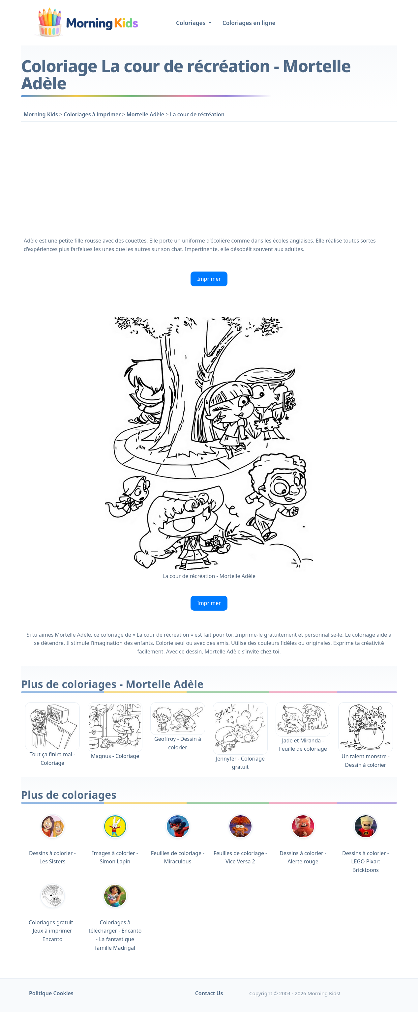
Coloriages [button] (191, 23)
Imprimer (209, 278)
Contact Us (209, 993)
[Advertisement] (209, 178)
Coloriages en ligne (249, 23)
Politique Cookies (51, 993)
